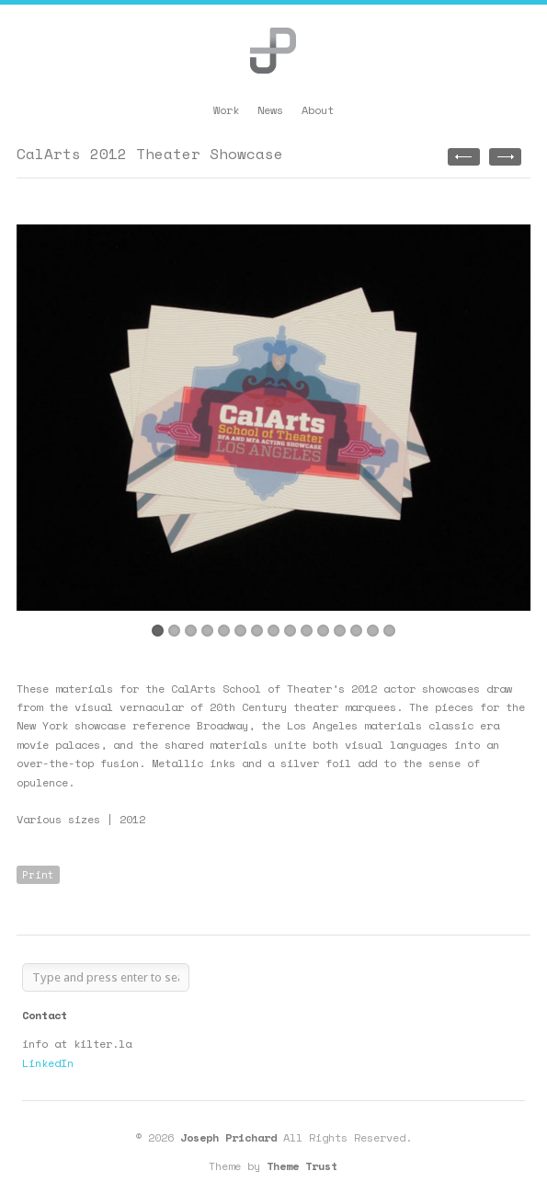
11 (323, 631)
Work (226, 110)
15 (389, 631)
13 (356, 631)
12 (340, 631)
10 (307, 631)
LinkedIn (48, 1063)
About (318, 110)
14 (373, 631)
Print (38, 874)
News (270, 110)
